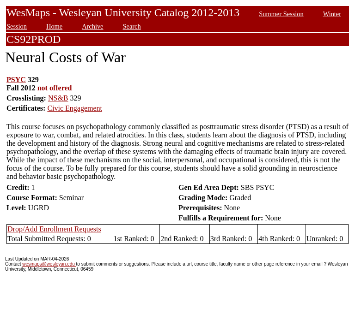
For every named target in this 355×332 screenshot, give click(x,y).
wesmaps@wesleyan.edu (49, 264)
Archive (92, 26)
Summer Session (281, 14)
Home (54, 26)
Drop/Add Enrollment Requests (54, 229)
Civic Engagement (74, 108)
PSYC (16, 79)
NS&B (58, 98)
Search (132, 26)
